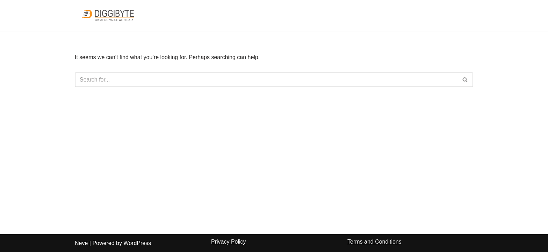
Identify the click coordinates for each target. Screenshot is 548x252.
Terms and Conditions (374, 242)
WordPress (137, 243)
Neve (81, 243)
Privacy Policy (228, 242)
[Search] (266, 79)
